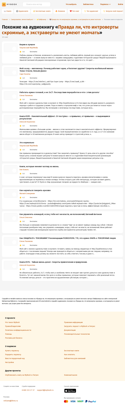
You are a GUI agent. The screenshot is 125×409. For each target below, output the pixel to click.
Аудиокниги (23, 11)
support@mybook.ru (45, 390)
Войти (120, 4)
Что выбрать (71, 4)
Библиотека (88, 4)
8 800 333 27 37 (28, 390)
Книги (8, 11)
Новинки (61, 11)
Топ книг (75, 11)
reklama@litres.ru (10, 401)
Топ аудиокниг (92, 11)
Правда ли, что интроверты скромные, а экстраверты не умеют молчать (60, 29)
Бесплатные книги (43, 11)
